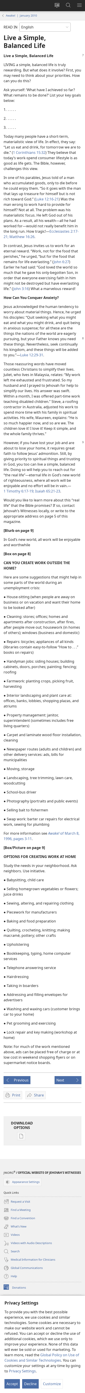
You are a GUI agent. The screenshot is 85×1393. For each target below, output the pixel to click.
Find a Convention (19, 1218)
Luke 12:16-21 (47, 199)
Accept (12, 1383)
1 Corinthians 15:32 (29, 152)
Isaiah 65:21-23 (47, 491)
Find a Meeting (17, 1210)
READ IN (10, 27)
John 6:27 (61, 261)
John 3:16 (21, 288)
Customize (52, 1383)
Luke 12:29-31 (31, 355)
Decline (30, 1383)
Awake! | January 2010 (21, 15)
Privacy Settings (22, 1371)
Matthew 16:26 (21, 236)
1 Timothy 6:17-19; (19, 491)
